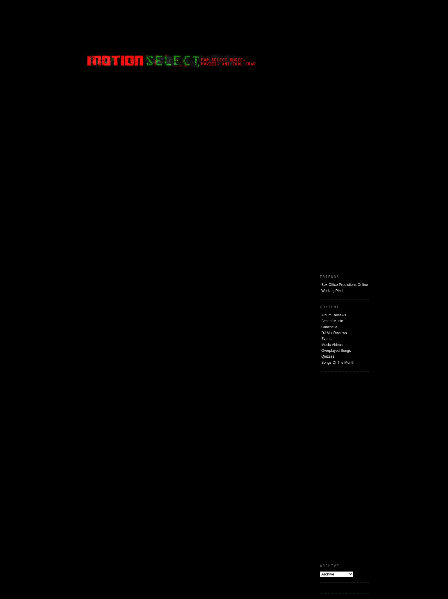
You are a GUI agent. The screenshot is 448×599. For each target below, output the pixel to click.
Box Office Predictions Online (344, 285)
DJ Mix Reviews (334, 333)
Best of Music (332, 321)
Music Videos (332, 345)
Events (326, 339)
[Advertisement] (325, 39)
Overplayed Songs (336, 351)
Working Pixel (332, 291)
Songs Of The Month (337, 363)
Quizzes (327, 356)
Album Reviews (333, 315)
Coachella (329, 327)
